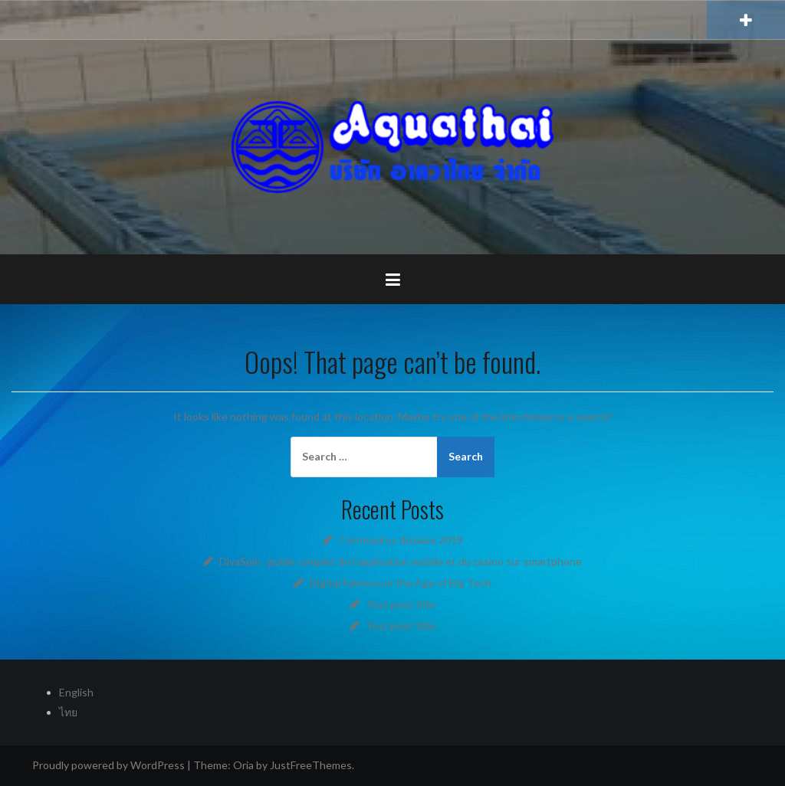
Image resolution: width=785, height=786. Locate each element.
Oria (243, 764)
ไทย (68, 712)
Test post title (400, 604)
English (76, 692)
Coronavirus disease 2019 (401, 539)
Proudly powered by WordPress (108, 764)
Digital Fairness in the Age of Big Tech (400, 582)
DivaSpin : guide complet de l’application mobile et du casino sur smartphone (400, 561)
